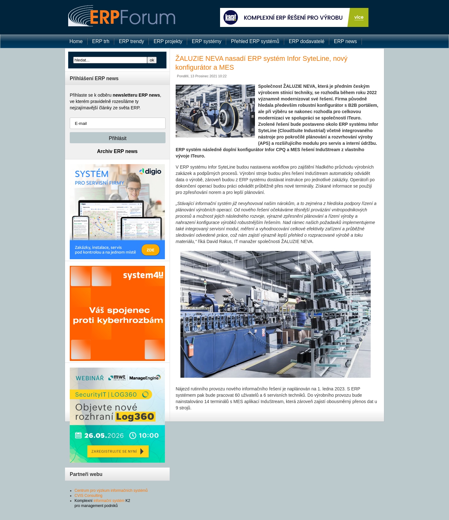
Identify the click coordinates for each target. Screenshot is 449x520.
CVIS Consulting (88, 495)
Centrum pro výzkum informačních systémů (111, 490)
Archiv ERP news (117, 151)
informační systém (109, 500)
